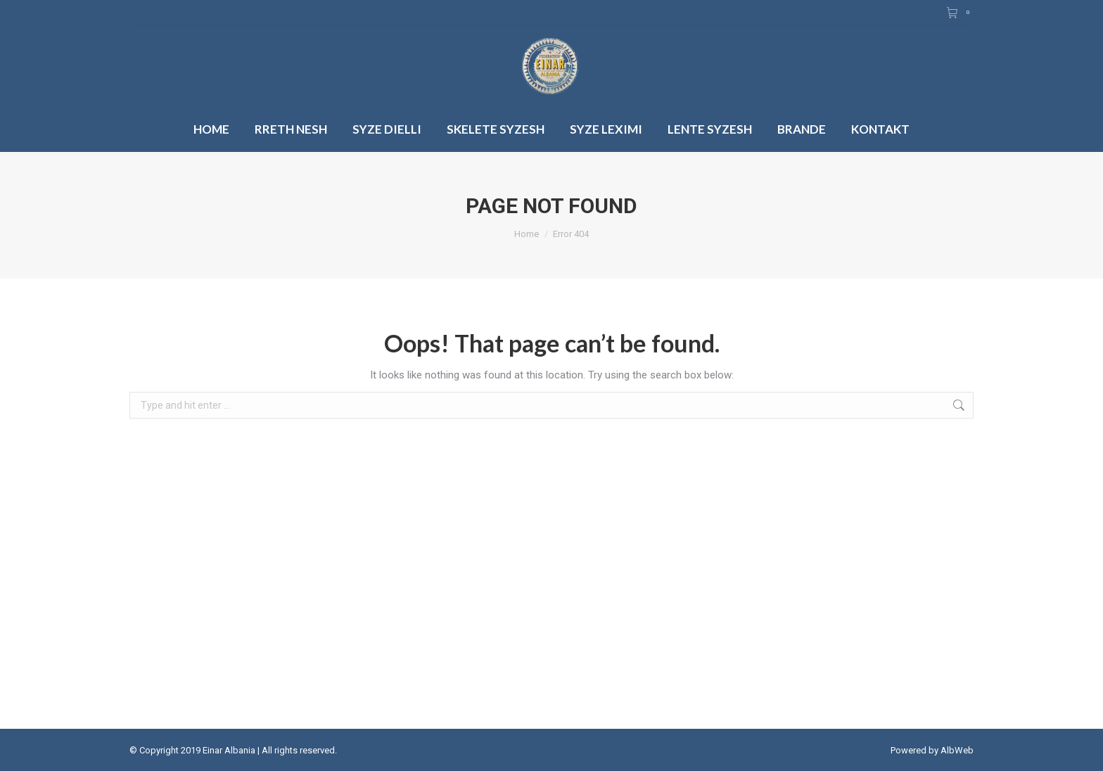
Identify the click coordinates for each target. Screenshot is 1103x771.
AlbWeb (957, 750)
